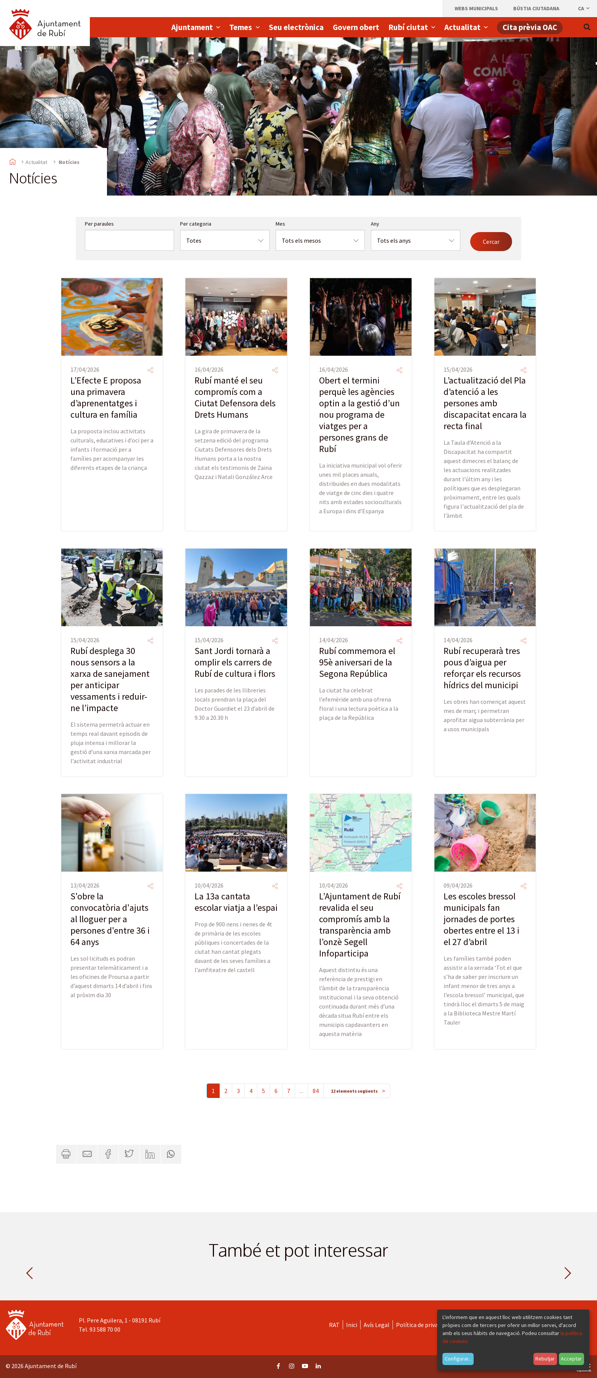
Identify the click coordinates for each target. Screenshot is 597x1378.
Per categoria (195, 223)
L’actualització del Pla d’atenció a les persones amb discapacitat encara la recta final (485, 403)
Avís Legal (376, 1325)
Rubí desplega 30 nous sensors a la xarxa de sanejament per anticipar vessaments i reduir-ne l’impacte (110, 679)
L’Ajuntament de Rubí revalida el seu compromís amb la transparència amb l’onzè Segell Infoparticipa (360, 924)
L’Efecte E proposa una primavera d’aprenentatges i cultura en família (105, 397)
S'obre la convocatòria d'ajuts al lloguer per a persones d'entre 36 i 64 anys (110, 919)
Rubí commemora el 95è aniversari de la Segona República (357, 662)
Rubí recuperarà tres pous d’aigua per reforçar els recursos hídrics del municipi (482, 668)
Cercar (491, 241)
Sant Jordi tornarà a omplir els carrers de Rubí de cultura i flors (235, 662)
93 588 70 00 (104, 1329)
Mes (280, 223)
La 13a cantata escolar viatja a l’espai (236, 901)
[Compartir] (150, 370)
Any (375, 223)
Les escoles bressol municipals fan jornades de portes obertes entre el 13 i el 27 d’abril (481, 919)
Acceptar (571, 1358)
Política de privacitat (423, 1325)
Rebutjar (545, 1358)
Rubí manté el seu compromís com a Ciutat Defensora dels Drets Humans (235, 397)
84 (316, 1091)
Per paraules (99, 223)
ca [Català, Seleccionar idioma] (584, 8)
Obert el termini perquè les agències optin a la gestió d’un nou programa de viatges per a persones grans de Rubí (359, 414)
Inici (351, 1325)
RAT (334, 1325)
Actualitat (36, 162)
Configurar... (458, 1358)
